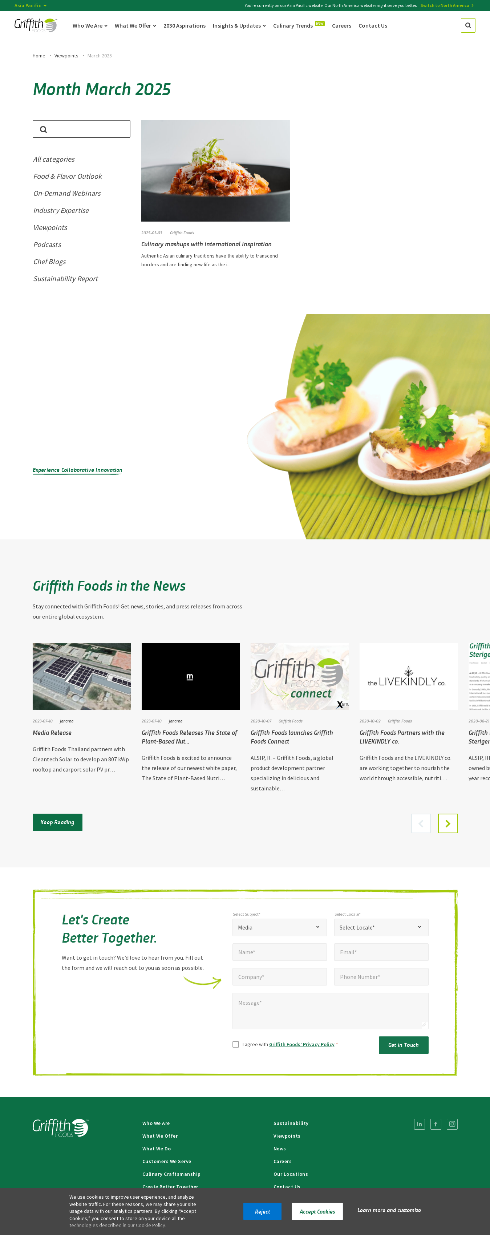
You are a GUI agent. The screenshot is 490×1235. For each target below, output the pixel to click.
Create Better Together (170, 1186)
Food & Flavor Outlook (67, 176)
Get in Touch (403, 1048)
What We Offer (160, 1136)
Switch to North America (445, 5)
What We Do (156, 1148)
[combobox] (279, 930)
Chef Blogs (49, 261)
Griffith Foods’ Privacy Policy (302, 1047)
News (280, 1148)
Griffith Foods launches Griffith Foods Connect (292, 736)
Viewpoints (66, 55)
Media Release (52, 732)
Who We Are (156, 1123)
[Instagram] (452, 1124)
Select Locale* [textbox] (357, 930)
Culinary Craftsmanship (171, 1174)
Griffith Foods (182, 232)
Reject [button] (262, 1211)
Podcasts (47, 244)
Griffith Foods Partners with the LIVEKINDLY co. (402, 736)
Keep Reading (57, 822)
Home (39, 55)
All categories (53, 158)
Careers (283, 1161)
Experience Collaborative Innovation (78, 469)
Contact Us (287, 1186)
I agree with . (290, 1047)
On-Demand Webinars (67, 193)
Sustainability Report (65, 278)
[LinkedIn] (419, 1124)
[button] (448, 823)
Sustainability (291, 1123)
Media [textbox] (245, 930)
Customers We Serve (166, 1161)
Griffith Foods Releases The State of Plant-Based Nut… (189, 736)
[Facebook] (435, 1124)
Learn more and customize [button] (389, 1210)
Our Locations (291, 1174)
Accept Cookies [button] (317, 1211)
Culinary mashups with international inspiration (206, 243)
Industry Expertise (61, 210)
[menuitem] (419, 1124)
